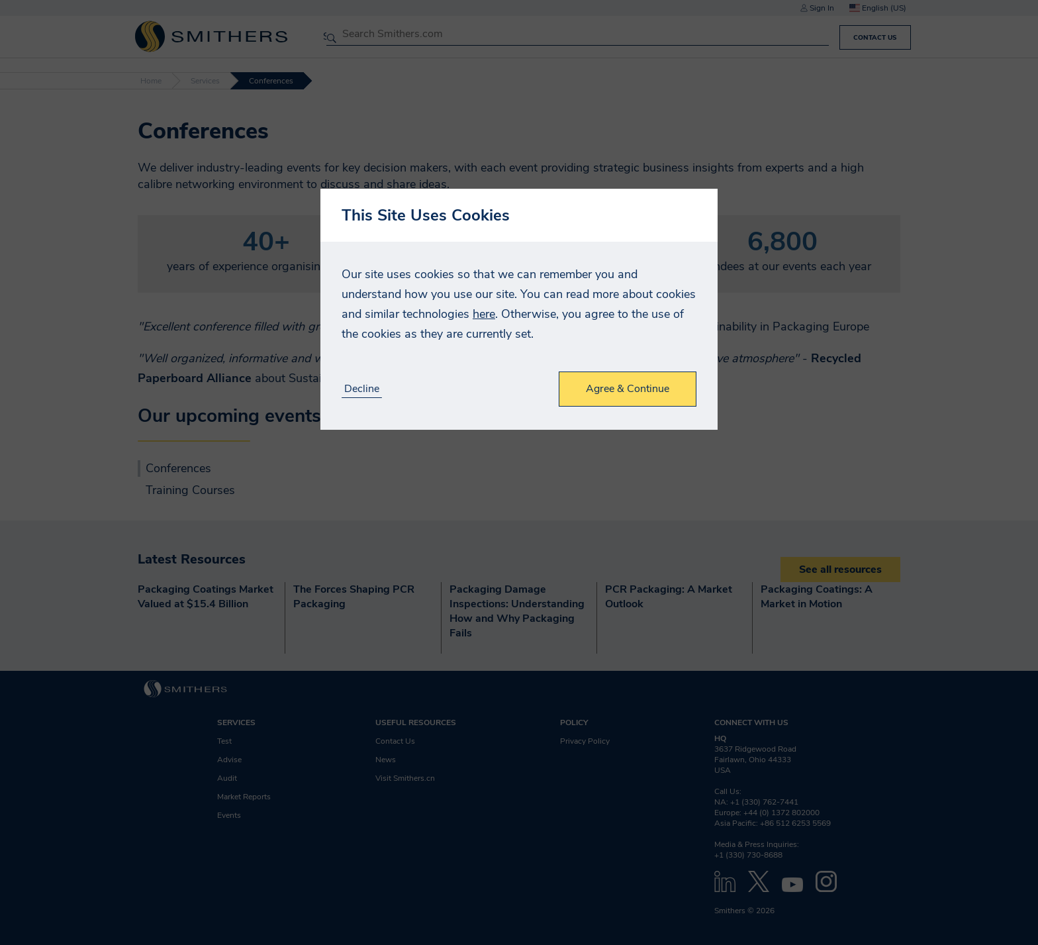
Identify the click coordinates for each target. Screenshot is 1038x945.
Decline (361, 389)
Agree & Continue (627, 388)
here (484, 314)
